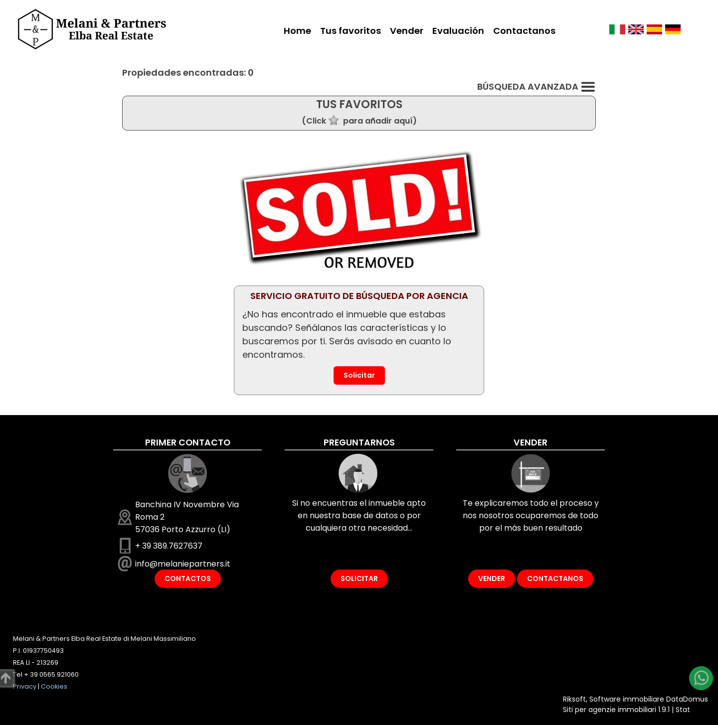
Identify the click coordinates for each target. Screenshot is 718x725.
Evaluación (458, 30)
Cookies (54, 686)
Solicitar (359, 375)
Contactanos (524, 30)
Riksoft (574, 699)
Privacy (24, 686)
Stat (683, 710)
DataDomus (687, 699)
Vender (406, 30)
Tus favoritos (350, 30)
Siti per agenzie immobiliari (609, 710)
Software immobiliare (626, 699)
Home (297, 30)
